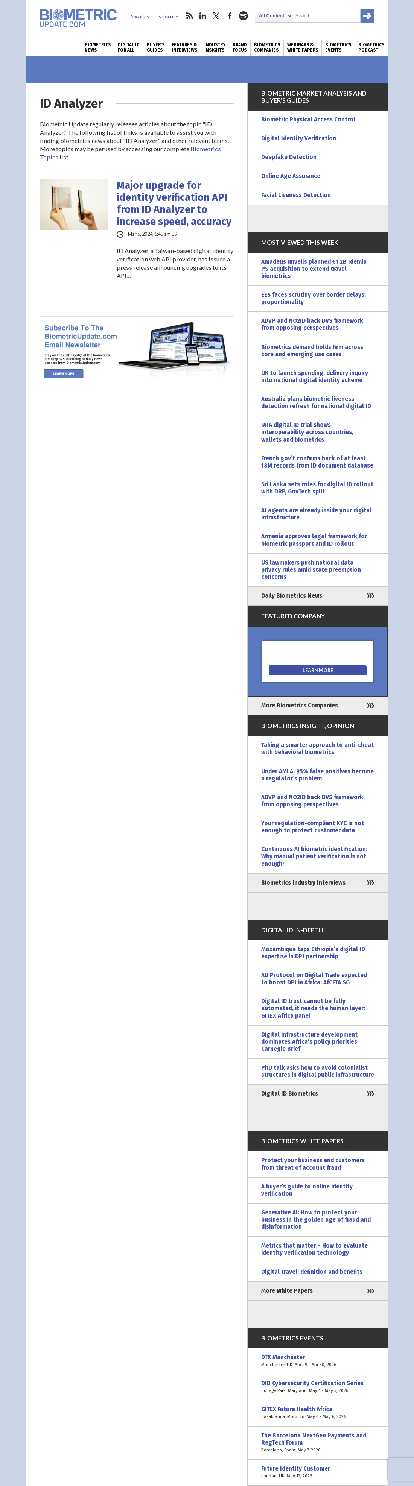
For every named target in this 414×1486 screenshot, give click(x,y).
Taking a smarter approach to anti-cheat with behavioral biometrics (317, 749)
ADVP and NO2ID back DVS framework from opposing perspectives (312, 324)
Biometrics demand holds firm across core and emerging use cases (312, 351)
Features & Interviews (184, 47)
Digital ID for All (129, 47)
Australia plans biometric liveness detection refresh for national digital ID (316, 403)
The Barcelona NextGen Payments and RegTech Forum (317, 1443)
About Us (139, 17)
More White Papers (287, 1290)
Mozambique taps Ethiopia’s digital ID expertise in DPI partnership (313, 953)
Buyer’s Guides (155, 47)
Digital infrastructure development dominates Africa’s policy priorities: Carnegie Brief (310, 1041)
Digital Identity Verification (298, 138)
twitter (216, 16)
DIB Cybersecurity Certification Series (317, 1387)
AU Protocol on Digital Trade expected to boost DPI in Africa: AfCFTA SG (314, 979)
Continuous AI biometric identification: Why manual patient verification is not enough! (314, 856)
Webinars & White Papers (302, 47)
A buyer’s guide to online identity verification (307, 1190)
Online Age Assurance (290, 176)
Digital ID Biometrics (289, 1093)
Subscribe (168, 17)
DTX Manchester (317, 1361)
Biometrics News (98, 47)
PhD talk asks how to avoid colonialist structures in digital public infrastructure (317, 1071)
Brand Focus (240, 47)
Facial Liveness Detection (296, 195)
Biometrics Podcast (371, 47)
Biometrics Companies (267, 47)
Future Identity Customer (317, 1472)
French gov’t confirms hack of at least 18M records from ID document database (317, 462)
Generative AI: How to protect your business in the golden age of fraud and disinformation (316, 1219)
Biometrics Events (338, 47)
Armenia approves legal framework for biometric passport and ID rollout (314, 540)
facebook (230, 16)
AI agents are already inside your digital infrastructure (316, 514)
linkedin (203, 16)
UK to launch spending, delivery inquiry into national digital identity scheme (314, 377)
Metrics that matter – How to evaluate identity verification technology (314, 1249)
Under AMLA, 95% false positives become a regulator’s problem (317, 775)
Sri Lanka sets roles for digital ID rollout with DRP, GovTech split (317, 488)
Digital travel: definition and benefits (311, 1272)
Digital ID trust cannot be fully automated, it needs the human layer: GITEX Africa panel (313, 1008)
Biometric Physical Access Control (308, 119)
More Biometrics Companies (299, 705)
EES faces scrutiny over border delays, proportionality (313, 298)
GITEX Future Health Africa (317, 1413)
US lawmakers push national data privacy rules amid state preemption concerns (311, 569)
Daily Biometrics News (291, 595)
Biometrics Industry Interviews (303, 882)
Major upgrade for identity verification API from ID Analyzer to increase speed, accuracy (174, 203)
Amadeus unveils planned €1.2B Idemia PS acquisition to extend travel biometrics (314, 268)
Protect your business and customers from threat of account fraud (313, 1164)
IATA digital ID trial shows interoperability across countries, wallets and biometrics (307, 432)
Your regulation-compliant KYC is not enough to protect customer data (312, 827)
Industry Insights (214, 47)
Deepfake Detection (289, 157)
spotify (243, 16)
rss (189, 16)
